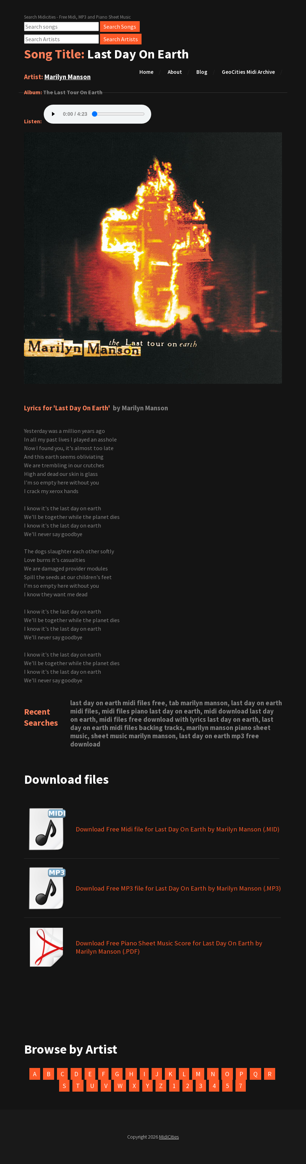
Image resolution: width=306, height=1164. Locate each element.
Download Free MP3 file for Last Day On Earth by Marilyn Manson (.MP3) (178, 888)
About (175, 71)
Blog (201, 71)
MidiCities (169, 1137)
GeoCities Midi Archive (248, 71)
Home (146, 71)
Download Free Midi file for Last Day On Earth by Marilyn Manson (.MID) (177, 829)
